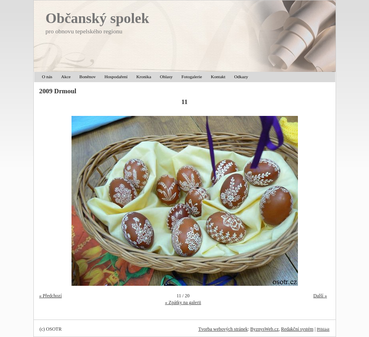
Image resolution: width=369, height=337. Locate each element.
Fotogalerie (192, 76)
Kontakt (218, 76)
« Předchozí (50, 295)
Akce (66, 76)
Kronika (143, 76)
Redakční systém (297, 329)
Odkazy (241, 76)
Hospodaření (116, 76)
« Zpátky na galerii (183, 302)
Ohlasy (166, 76)
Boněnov (87, 76)
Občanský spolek (97, 18)
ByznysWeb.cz (264, 329)
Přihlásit (323, 329)
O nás (47, 76)
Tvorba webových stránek (223, 329)
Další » (320, 295)
